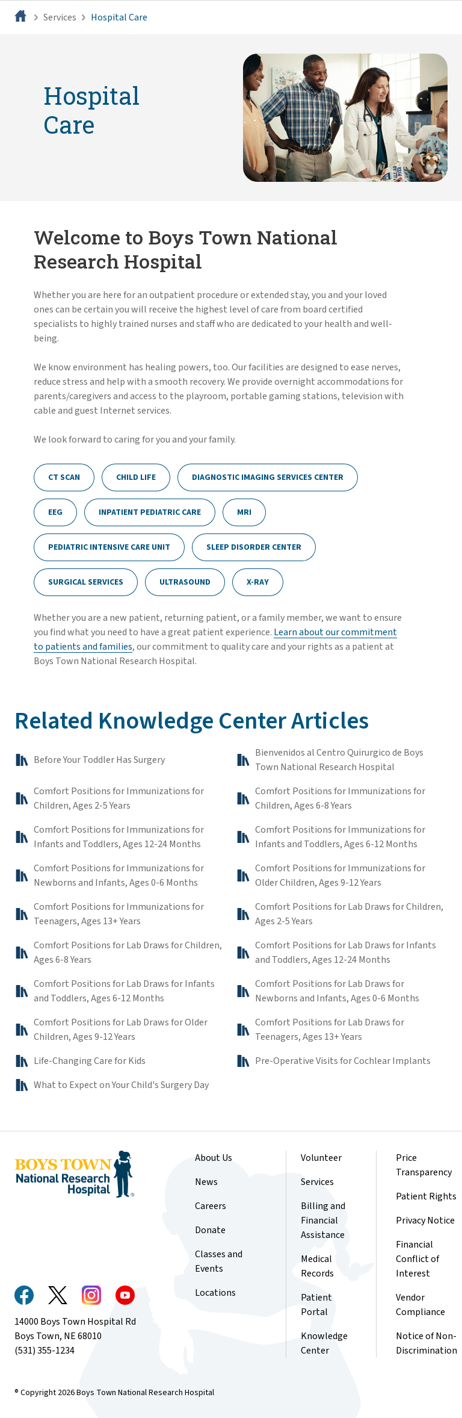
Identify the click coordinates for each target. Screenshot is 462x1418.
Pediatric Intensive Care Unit (109, 547)
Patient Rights (426, 1196)
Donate (210, 1230)
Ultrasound (185, 582)
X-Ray (258, 582)
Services (59, 17)
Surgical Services (85, 582)
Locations (215, 1292)
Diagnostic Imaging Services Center (267, 477)
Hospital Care (119, 17)
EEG (55, 512)
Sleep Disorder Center (253, 547)
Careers (210, 1206)
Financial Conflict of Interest (417, 1259)
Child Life (136, 477)
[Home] (21, 17)
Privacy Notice (425, 1220)
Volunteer (321, 1158)
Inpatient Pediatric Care (150, 512)
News (206, 1182)
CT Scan (64, 477)
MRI (244, 512)
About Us (213, 1158)
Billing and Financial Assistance (323, 1220)
